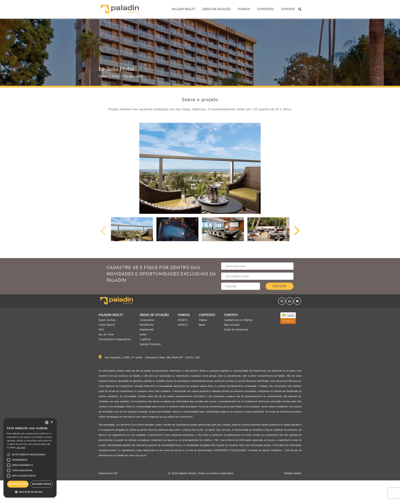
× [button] (51, 422)
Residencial (146, 329)
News (202, 324)
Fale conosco (232, 324)
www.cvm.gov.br (172, 450)
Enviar (279, 286)
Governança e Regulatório (115, 339)
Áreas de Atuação (216, 9)
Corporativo (147, 319)
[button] (30, 492)
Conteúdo (265, 9)
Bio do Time (106, 334)
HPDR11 (183, 324)
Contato (288, 9)
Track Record (107, 324)
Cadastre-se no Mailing (238, 319)
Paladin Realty (183, 9)
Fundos (244, 9)
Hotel (115, 76)
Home (103, 76)
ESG (101, 329)
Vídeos (203, 319)
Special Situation (150, 344)
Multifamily (146, 324)
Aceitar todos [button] (18, 483)
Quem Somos (107, 319)
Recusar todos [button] (41, 483)
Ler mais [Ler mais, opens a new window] (21, 447)
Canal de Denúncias (236, 329)
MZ (116, 473)
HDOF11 (183, 319)
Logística (145, 339)
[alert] (30, 457)
